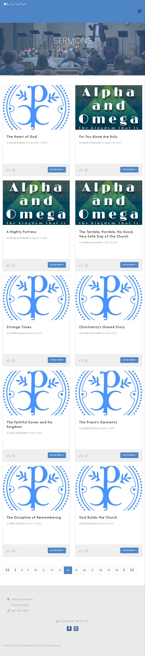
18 (100, 570)
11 (43, 570)
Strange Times (19, 327)
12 (51, 570)
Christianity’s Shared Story (102, 327)
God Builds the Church (98, 517)
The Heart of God (22, 136)
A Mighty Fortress (22, 231)
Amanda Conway (53, 645)
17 (92, 570)
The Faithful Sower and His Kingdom (29, 424)
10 (35, 570)
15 (76, 570)
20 (116, 570)
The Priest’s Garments (98, 422)
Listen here (56, 169)
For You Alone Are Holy (98, 136)
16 (84, 570)
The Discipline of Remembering (34, 517)
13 (60, 570)
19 (108, 570)
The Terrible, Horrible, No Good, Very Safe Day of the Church (106, 234)
